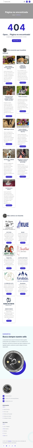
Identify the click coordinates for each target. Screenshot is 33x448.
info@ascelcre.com (8, 401)
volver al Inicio (16, 40)
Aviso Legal (5, 411)
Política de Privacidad (7, 414)
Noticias (5, 431)
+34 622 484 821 (7, 396)
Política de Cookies (7, 416)
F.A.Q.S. (5, 433)
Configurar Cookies (7, 418)
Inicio (13, 15)
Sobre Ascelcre (6, 409)
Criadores (6, 429)
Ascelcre (9, 441)
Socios (5, 435)
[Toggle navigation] (24, 1)
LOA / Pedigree (6, 426)
